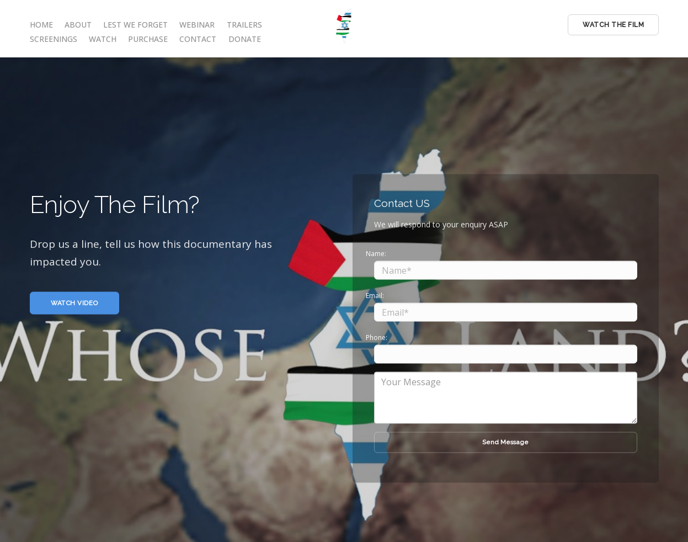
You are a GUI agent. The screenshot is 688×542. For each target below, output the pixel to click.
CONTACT (197, 39)
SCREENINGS (53, 39)
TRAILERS (244, 24)
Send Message (505, 442)
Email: (375, 295)
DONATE (244, 39)
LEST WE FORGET (135, 24)
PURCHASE (148, 39)
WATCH (102, 39)
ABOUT (78, 24)
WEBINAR (197, 24)
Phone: (376, 337)
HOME (41, 24)
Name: (376, 253)
